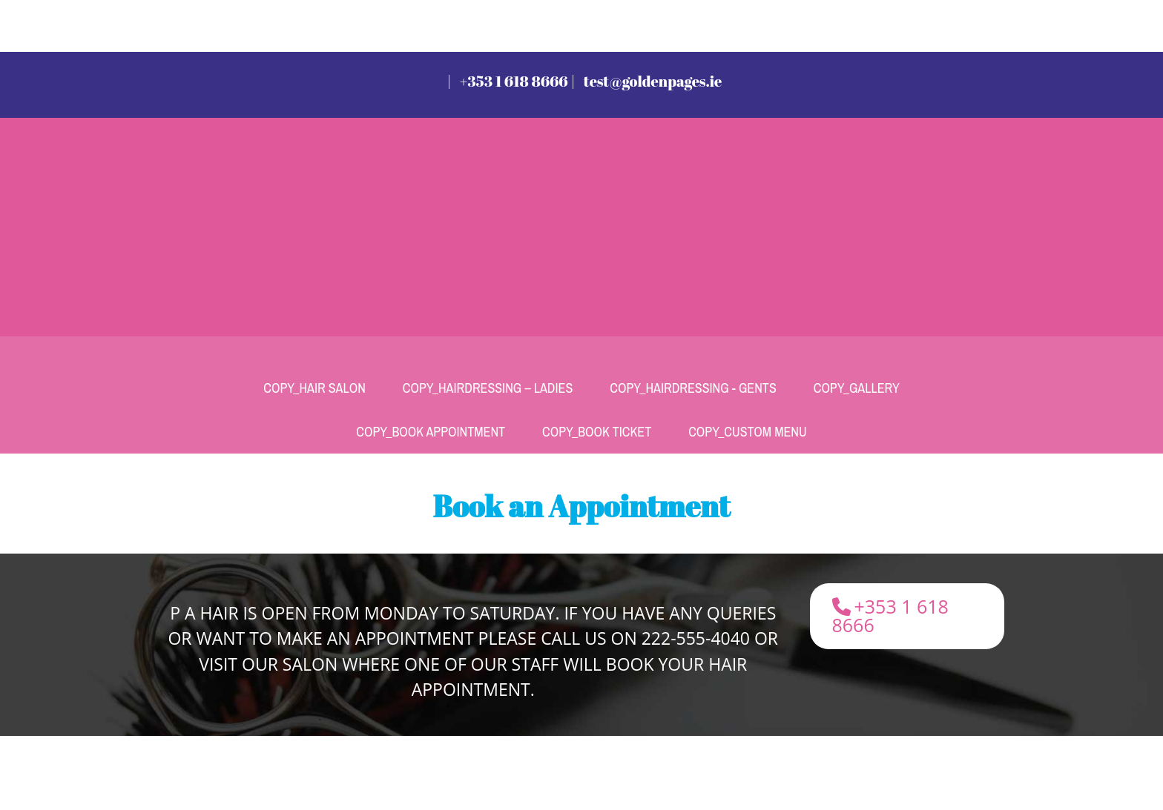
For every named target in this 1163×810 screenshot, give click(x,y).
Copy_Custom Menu (747, 431)
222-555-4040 (696, 638)
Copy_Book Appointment (430, 431)
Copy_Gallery (857, 388)
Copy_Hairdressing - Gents (693, 388)
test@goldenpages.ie (653, 81)
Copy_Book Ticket (596, 431)
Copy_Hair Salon (314, 388)
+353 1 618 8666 (514, 81)
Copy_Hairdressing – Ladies (488, 388)
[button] (907, 616)
